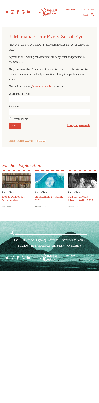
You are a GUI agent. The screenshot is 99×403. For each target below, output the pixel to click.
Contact (90, 10)
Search (92, 14)
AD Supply (58, 245)
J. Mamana (41, 141)
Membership (71, 10)
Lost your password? (78, 125)
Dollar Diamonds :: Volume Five (14, 198)
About (82, 10)
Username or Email (20, 93)
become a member (42, 86)
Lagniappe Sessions (47, 239)
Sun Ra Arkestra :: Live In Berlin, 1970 (80, 198)
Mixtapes (23, 245)
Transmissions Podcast (72, 239)
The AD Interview (24, 239)
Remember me (20, 118)
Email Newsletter (40, 245)
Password (14, 106)
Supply (86, 15)
